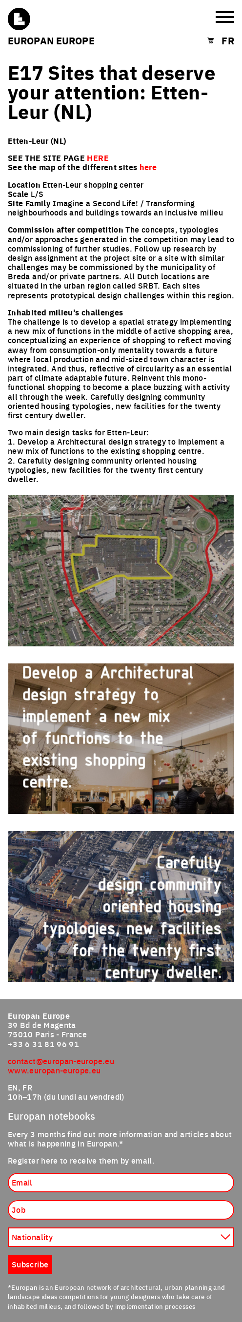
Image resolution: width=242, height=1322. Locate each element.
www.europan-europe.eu (54, 1070)
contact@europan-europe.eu (61, 1060)
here (148, 167)
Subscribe (30, 1264)
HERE (97, 157)
